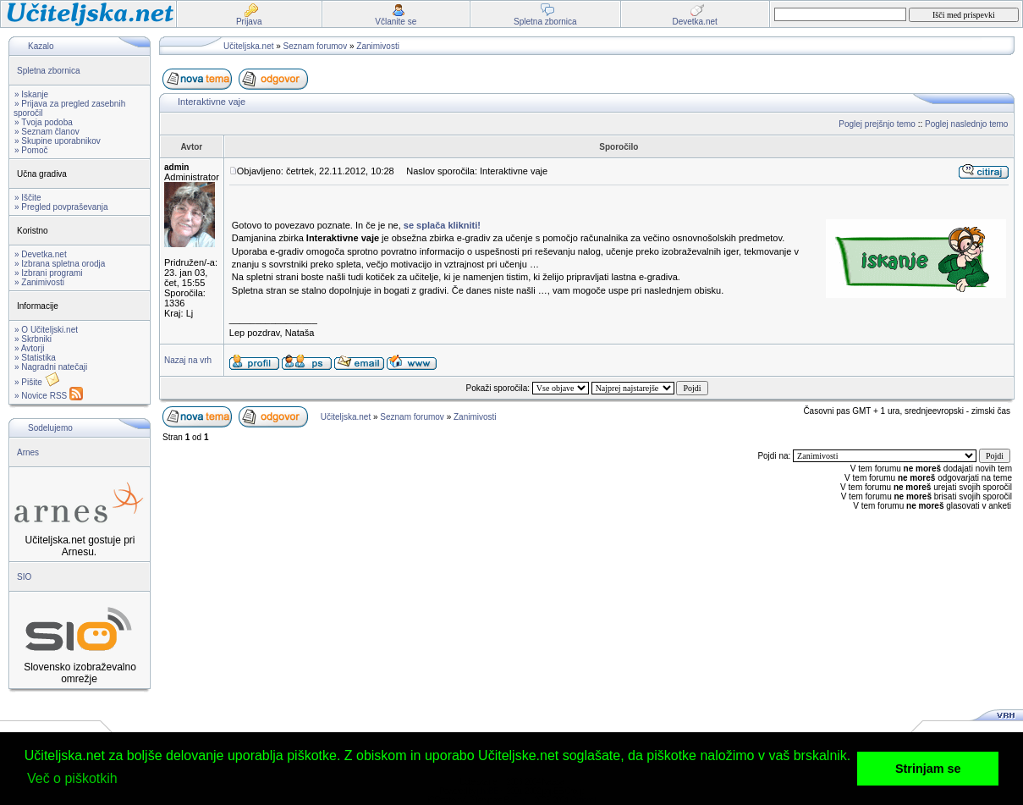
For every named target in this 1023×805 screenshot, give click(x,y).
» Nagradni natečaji (50, 367)
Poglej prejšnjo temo (877, 124)
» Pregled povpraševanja (61, 207)
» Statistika (35, 357)
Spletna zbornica (48, 70)
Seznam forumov (315, 46)
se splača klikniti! (442, 225)
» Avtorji (29, 348)
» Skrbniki (33, 339)
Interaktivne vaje (211, 101)
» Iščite (27, 197)
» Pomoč (30, 150)
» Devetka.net (40, 254)
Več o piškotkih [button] (72, 778)
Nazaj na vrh (188, 360)
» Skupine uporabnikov (57, 141)
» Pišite (37, 382)
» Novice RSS (48, 395)
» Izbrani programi (48, 273)
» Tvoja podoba (43, 122)
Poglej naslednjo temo (966, 124)
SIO (24, 577)
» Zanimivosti (39, 282)
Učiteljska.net (248, 46)
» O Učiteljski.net (46, 329)
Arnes (28, 452)
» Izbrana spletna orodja (59, 263)
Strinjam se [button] (928, 768)
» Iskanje (31, 94)
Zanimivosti (377, 46)
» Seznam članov (47, 131)
